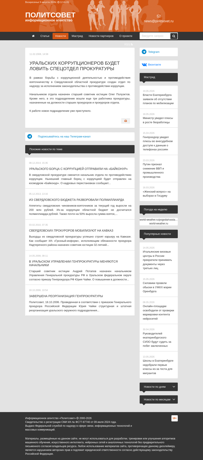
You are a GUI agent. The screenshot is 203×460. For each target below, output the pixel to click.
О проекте (125, 36)
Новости (60, 36)
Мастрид (77, 36)
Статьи (44, 36)
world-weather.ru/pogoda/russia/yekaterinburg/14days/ (170, 219)
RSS (128, 44)
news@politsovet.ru (159, 18)
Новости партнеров (101, 36)
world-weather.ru (158, 223)
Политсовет (50, 15)
